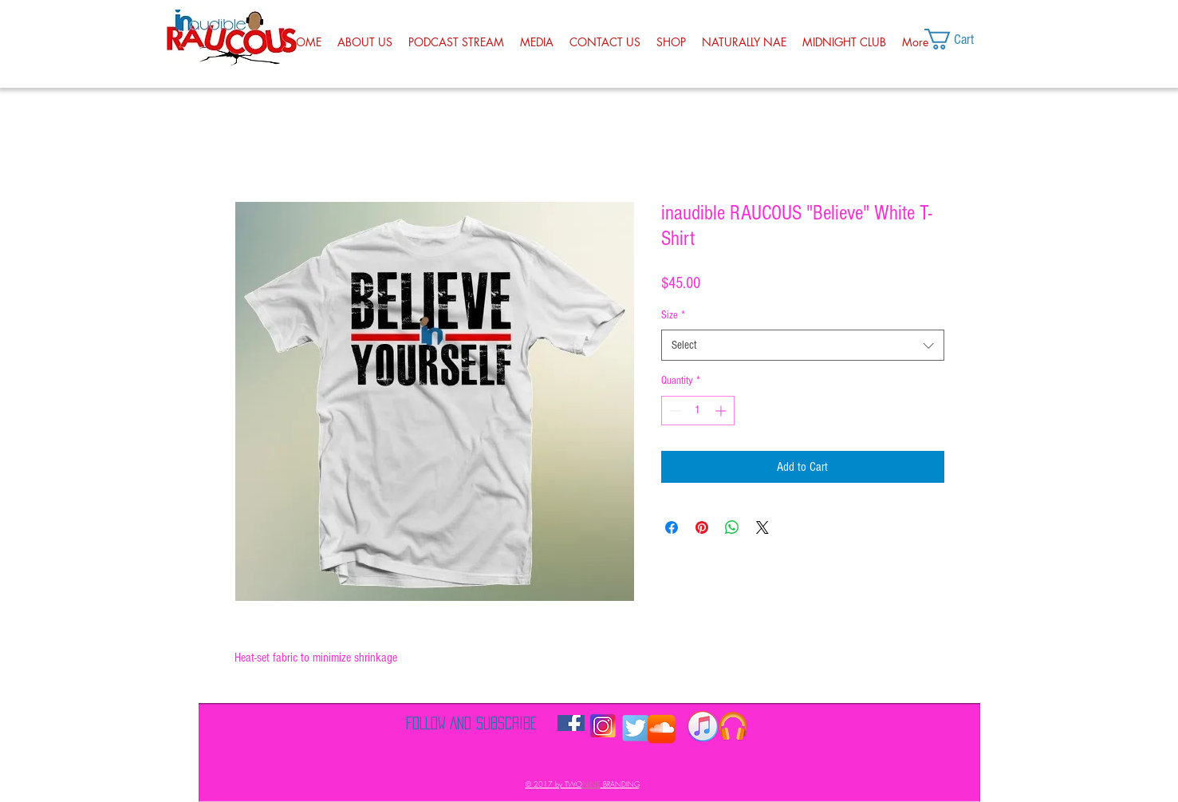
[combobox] (802, 345)
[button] (963, 39)
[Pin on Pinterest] (701, 527)
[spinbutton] (698, 411)
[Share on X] (762, 527)
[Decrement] (674, 411)
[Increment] (722, 411)
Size (673, 315)
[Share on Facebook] (671, 527)
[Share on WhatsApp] (732, 527)
